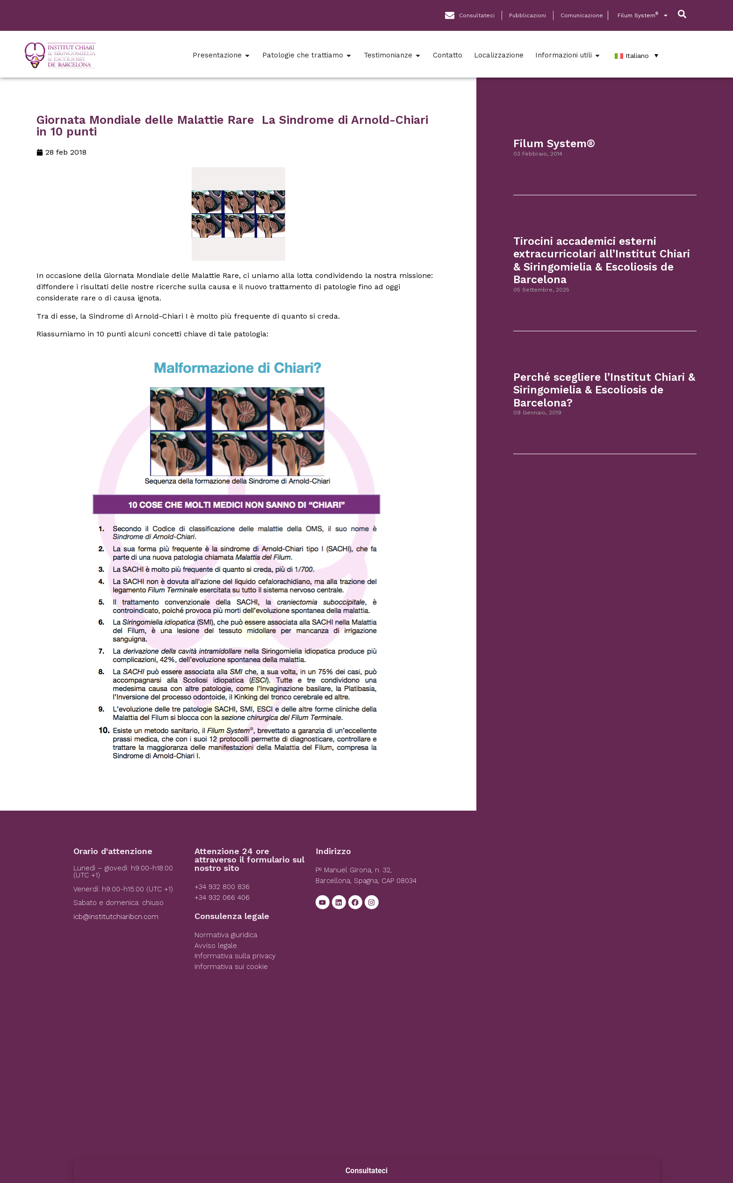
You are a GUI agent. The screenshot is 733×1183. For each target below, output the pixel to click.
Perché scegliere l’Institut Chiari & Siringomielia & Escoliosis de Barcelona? (604, 390)
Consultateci (366, 1170)
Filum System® (554, 143)
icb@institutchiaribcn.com (115, 916)
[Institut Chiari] (547, 917)
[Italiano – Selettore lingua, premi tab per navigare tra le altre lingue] (636, 55)
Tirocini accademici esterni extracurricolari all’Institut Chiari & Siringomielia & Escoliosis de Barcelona (601, 260)
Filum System (643, 15)
